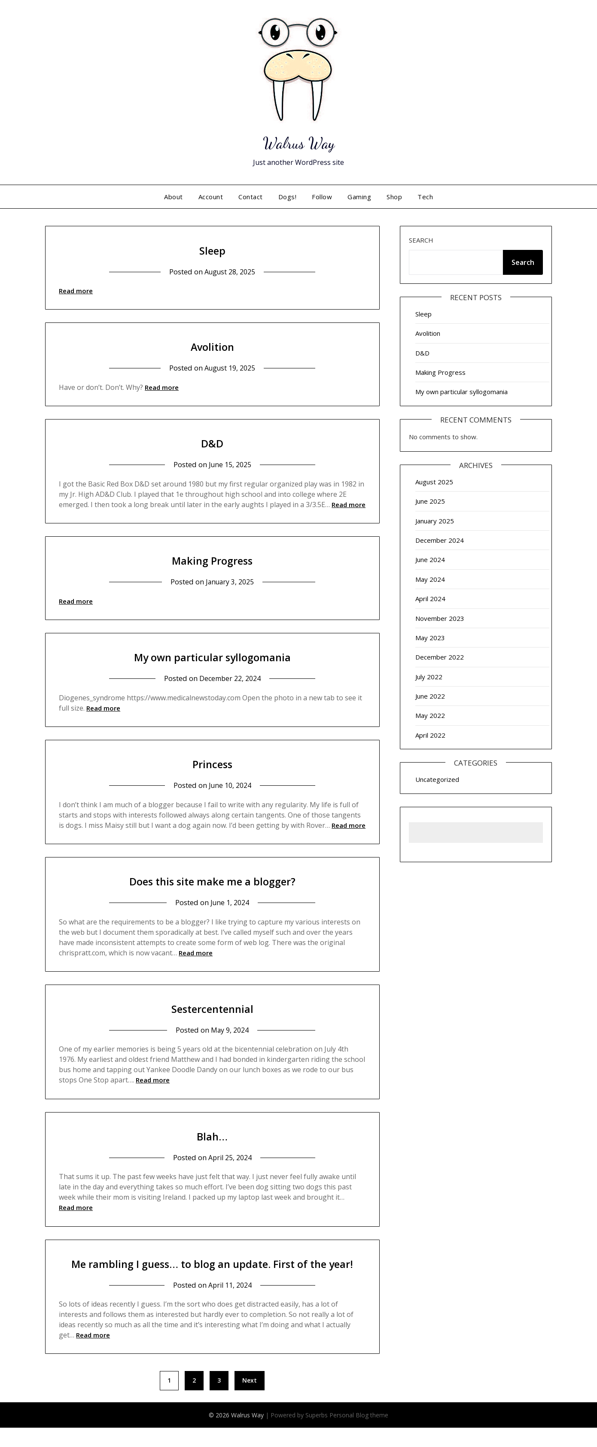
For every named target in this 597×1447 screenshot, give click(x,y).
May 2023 (430, 637)
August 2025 (434, 481)
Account (210, 196)
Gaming (359, 196)
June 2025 (430, 501)
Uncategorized (437, 779)
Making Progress (212, 559)
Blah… (212, 1135)
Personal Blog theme (358, 1434)
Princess (212, 763)
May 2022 (430, 715)
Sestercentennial (212, 1008)
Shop (394, 196)
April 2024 (430, 598)
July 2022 (428, 676)
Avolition (212, 346)
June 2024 (430, 559)
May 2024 (430, 579)
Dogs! (287, 196)
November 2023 (439, 618)
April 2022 (430, 735)
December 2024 (439, 540)
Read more (76, 290)
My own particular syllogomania (212, 656)
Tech (425, 196)
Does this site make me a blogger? (212, 880)
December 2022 (439, 657)
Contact (250, 196)
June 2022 (430, 696)
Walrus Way (298, 141)
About (173, 196)
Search (421, 240)
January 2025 (434, 521)
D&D (212, 442)
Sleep (212, 249)
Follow (322, 196)
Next (249, 1399)
